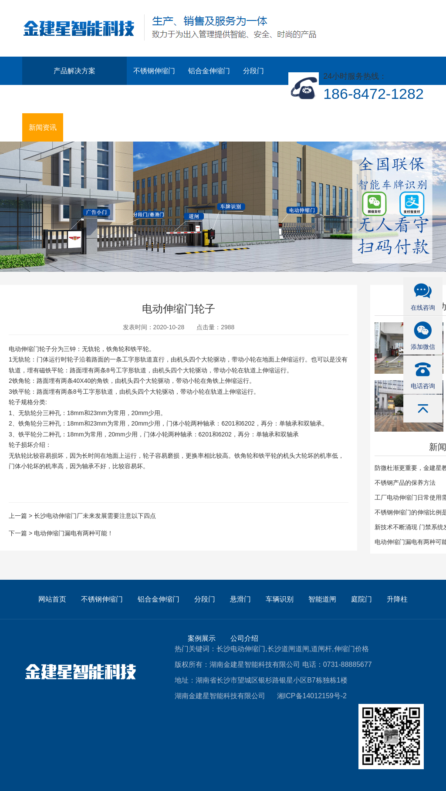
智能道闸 (118, 99)
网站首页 (52, 599)
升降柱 (189, 99)
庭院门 (155, 99)
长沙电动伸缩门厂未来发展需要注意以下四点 (95, 515)
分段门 (253, 70)
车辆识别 (77, 99)
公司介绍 (267, 99)
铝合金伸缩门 (209, 70)
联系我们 (84, 127)
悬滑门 (39, 99)
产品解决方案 (74, 70)
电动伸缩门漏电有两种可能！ (73, 533)
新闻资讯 (43, 127)
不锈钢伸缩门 (154, 70)
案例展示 (226, 99)
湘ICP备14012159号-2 (312, 696)
